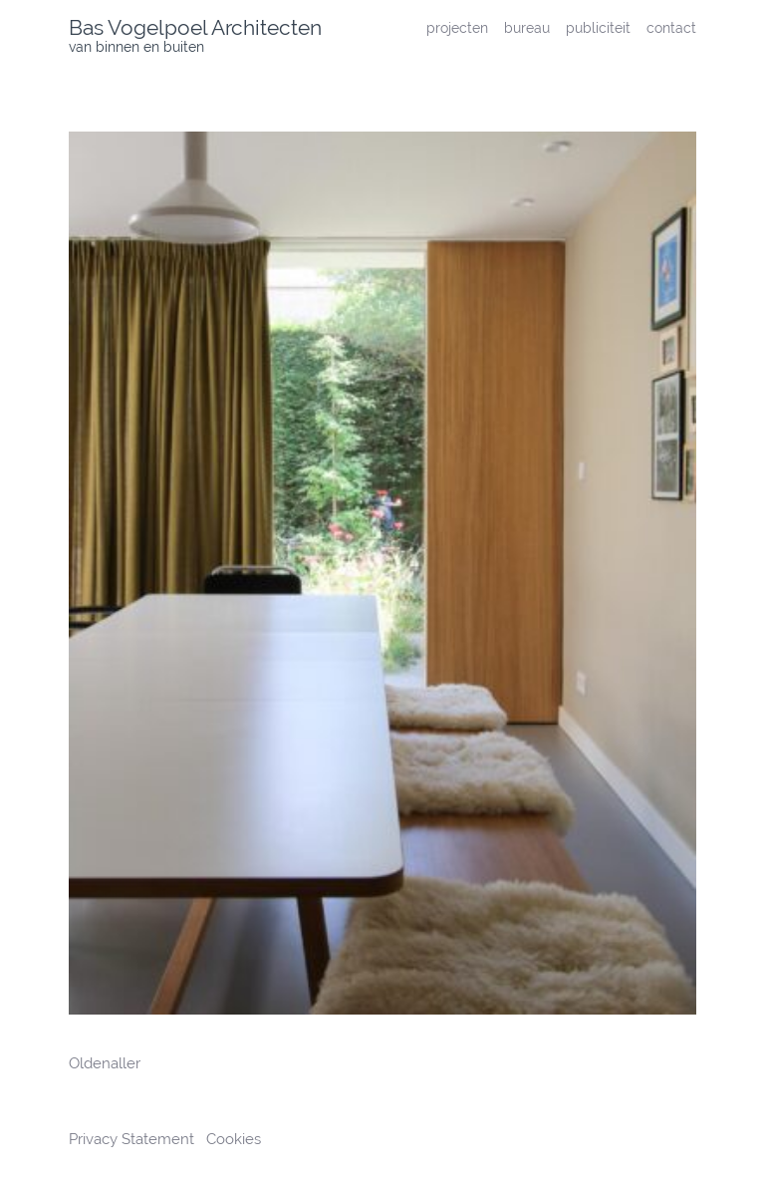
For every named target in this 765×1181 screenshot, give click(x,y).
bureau (527, 27)
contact (671, 27)
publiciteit (598, 27)
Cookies (233, 1139)
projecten (457, 27)
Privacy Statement (133, 1139)
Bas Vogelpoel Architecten (195, 27)
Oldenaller (104, 1063)
